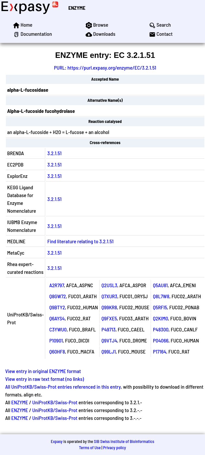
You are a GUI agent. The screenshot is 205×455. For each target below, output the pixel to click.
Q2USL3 (109, 285)
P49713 (109, 329)
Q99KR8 (109, 307)
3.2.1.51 (54, 153)
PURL (59, 67)
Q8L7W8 (161, 296)
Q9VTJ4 (109, 340)
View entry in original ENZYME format (43, 371)
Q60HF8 (57, 351)
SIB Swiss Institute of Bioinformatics (124, 441)
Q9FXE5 (109, 318)
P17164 (159, 351)
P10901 (56, 340)
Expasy (56, 441)
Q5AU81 (160, 285)
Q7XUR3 (109, 296)
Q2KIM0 (160, 318)
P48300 (161, 329)
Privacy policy (114, 447)
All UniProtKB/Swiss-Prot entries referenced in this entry (63, 386)
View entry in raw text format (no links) (44, 379)
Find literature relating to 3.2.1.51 (80, 241)
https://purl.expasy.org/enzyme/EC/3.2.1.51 (111, 67)
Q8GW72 (57, 296)
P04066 (161, 340)
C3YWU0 (58, 329)
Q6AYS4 (57, 318)
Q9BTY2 (57, 307)
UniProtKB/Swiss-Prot (54, 402)
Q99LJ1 (109, 351)
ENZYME (76, 8)
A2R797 (56, 285)
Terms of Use (90, 447)
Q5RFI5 (160, 307)
